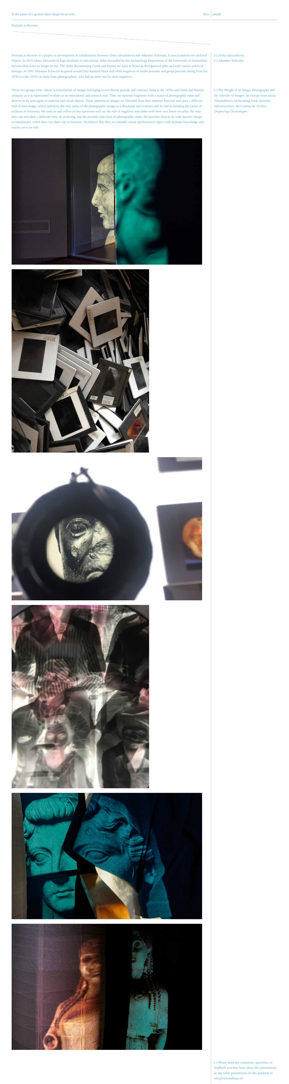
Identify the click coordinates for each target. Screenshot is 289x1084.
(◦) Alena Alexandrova (229, 55)
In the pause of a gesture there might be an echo (43, 14)
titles (206, 14)
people (216, 14)
